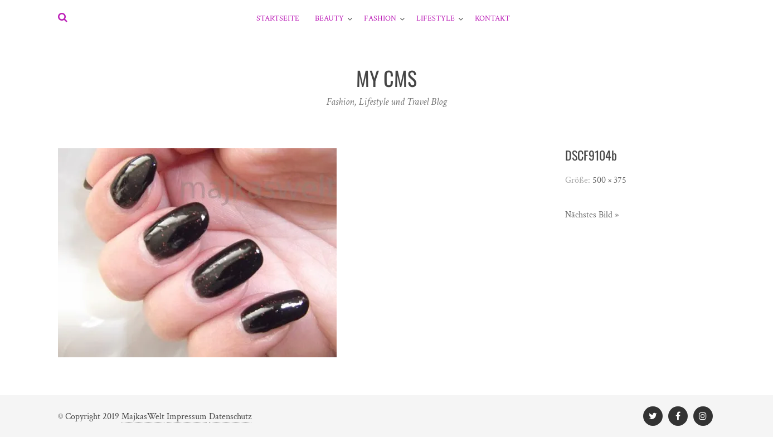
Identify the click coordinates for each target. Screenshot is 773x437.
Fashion (380, 18)
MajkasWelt (142, 417)
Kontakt (492, 18)
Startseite (277, 18)
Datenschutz (230, 417)
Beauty (329, 18)
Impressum (187, 417)
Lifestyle (435, 18)
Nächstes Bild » (592, 215)
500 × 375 (609, 180)
